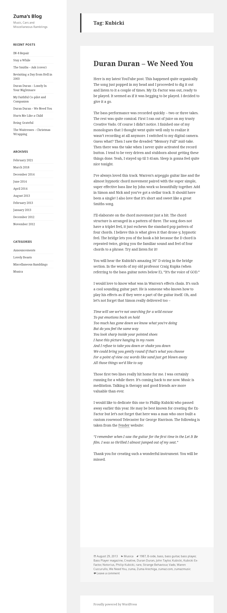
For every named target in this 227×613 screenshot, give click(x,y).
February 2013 (23, 203)
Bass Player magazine (108, 560)
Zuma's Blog (27, 16)
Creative (129, 560)
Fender (124, 425)
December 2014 (23, 174)
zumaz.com (165, 569)
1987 (142, 556)
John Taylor (163, 560)
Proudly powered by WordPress (115, 604)
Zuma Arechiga (147, 569)
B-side (151, 556)
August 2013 (21, 196)
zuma (131, 569)
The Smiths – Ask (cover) (29, 67)
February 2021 (23, 160)
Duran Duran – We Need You (32, 108)
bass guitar (172, 556)
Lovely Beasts (22, 257)
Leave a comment (108, 573)
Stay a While (21, 60)
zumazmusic (182, 569)
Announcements (24, 250)
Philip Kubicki (125, 565)
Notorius (108, 565)
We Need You (118, 569)
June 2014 (20, 181)
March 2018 (21, 167)
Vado (172, 565)
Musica (18, 271)
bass (160, 556)
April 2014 (20, 189)
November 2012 (24, 224)
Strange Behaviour (155, 565)
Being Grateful (23, 123)
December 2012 (23, 217)
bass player (188, 556)
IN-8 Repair (21, 53)
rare (139, 565)
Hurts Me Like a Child (28, 116)
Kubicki (177, 560)
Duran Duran (145, 560)
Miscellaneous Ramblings (30, 264)
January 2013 (22, 210)
